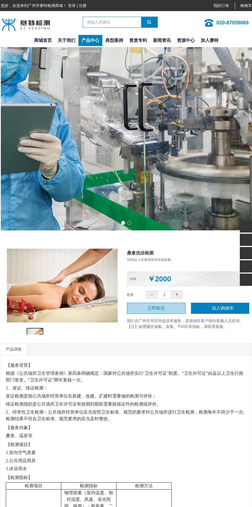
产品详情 (13, 349)
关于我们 (66, 40)
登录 (72, 5)
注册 (82, 5)
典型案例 (114, 40)
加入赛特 (209, 40)
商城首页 (43, 40)
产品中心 (90, 40)
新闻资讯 (162, 40)
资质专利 (138, 40)
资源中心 (186, 40)
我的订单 (221, 6)
